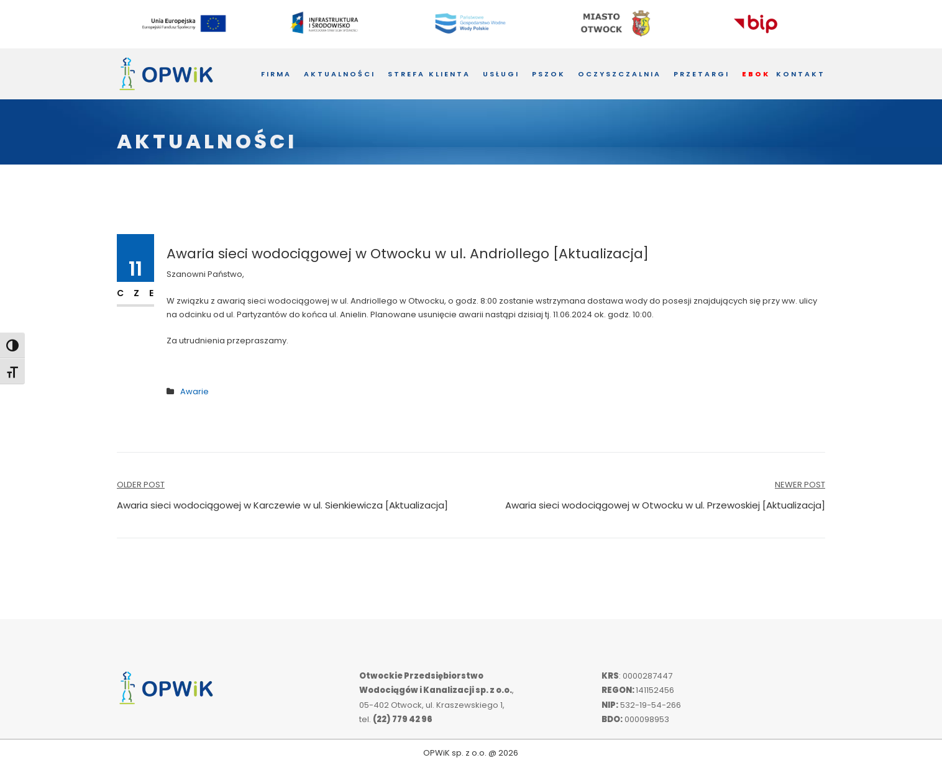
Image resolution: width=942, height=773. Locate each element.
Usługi (501, 74)
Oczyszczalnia (619, 74)
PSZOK (548, 74)
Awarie (194, 391)
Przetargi (701, 74)
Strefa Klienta (429, 74)
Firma (276, 74)
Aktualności (339, 74)
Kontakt (800, 74)
